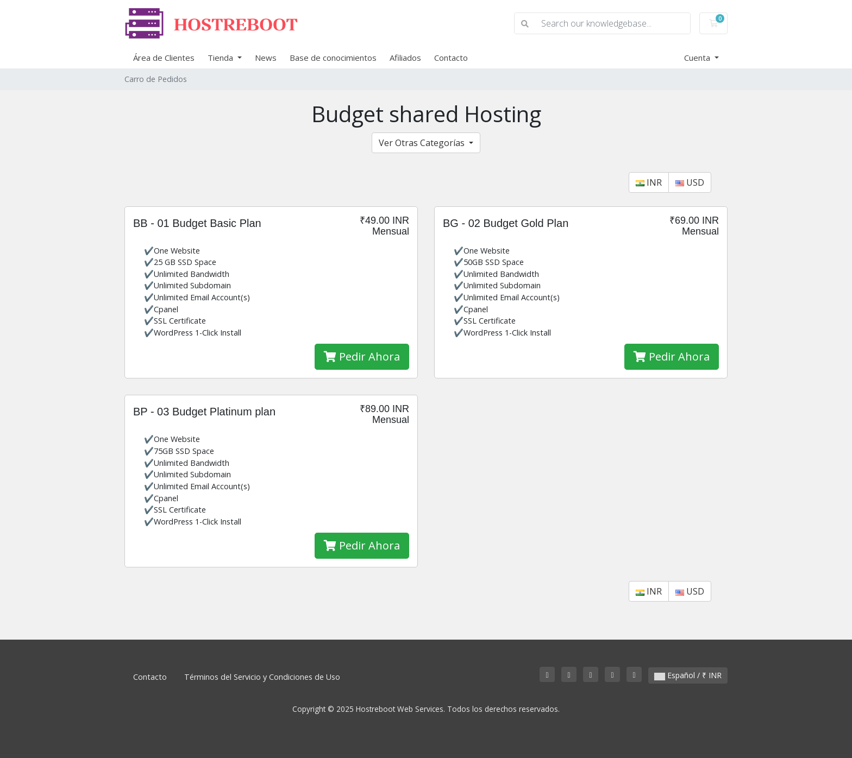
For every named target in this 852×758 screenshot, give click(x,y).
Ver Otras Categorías (423, 143)
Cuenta (698, 57)
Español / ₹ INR (688, 675)
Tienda (221, 57)
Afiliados (405, 57)
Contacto (451, 57)
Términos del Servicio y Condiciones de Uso (262, 677)
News (266, 57)
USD (689, 182)
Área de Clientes (164, 57)
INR (649, 182)
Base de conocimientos (333, 57)
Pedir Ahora (362, 356)
